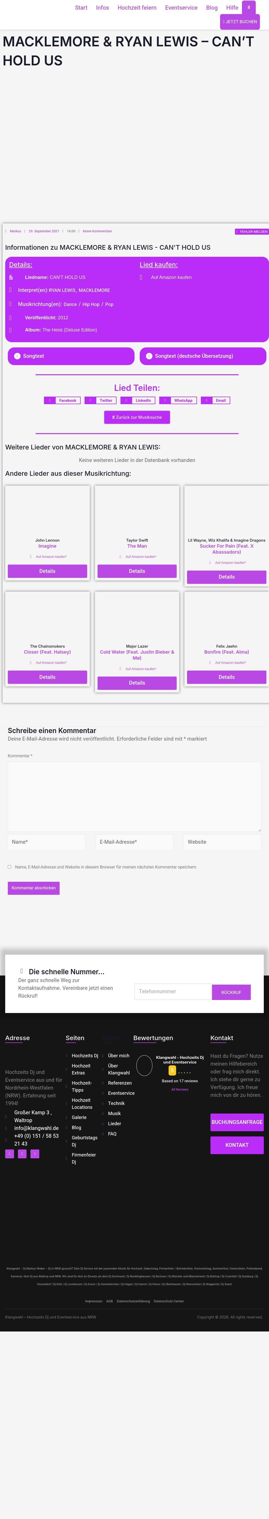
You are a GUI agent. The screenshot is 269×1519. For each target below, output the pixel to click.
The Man (137, 546)
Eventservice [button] (181, 8)
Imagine (47, 546)
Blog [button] (212, 8)
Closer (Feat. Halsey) (47, 652)
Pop (109, 304)
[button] (71, 356)
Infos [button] (102, 8)
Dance (70, 304)
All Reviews (179, 1091)
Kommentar (20, 756)
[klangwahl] (134, 1215)
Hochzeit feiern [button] (137, 8)
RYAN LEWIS (62, 290)
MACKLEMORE (94, 290)
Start (81, 8)
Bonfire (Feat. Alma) (226, 652)
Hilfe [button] (232, 8)
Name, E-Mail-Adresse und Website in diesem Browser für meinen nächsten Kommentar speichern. (106, 869)
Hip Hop (90, 304)
